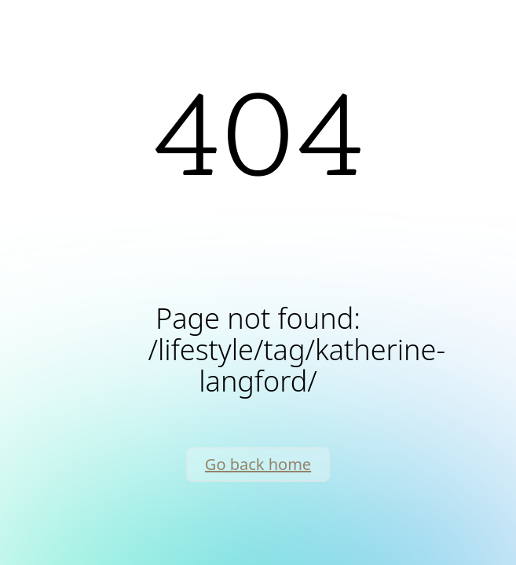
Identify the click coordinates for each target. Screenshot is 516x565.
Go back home (258, 464)
